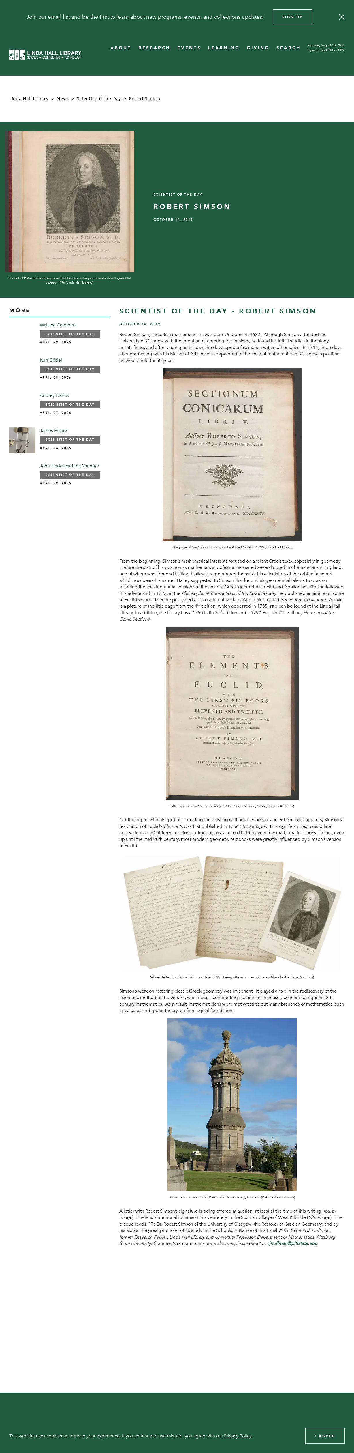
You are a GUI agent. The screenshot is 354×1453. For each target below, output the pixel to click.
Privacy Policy (238, 1436)
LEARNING (224, 48)
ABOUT (120, 48)
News (63, 99)
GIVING (258, 48)
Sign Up (292, 17)
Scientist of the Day (99, 99)
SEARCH (288, 48)
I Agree (325, 1436)
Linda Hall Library (29, 99)
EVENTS (189, 48)
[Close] (342, 17)
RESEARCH (154, 48)
